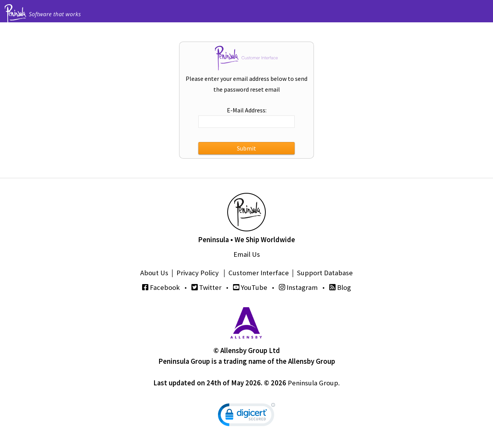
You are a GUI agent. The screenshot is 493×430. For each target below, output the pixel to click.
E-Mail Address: (247, 110)
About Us (154, 272)
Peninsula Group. (314, 382)
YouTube (250, 287)
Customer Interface (258, 272)
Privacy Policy (197, 272)
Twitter (206, 287)
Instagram (298, 287)
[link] (246, 416)
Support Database (325, 272)
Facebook (161, 287)
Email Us (246, 254)
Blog (340, 287)
